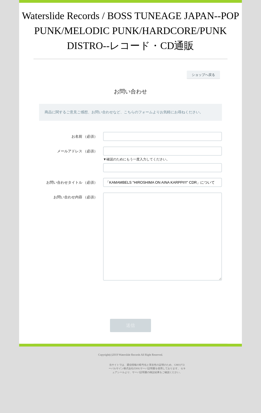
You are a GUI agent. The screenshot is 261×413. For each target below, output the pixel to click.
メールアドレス (69, 151)
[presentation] (145, 313)
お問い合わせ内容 (67, 197)
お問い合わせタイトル (64, 182)
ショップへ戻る (203, 75)
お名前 (76, 136)
